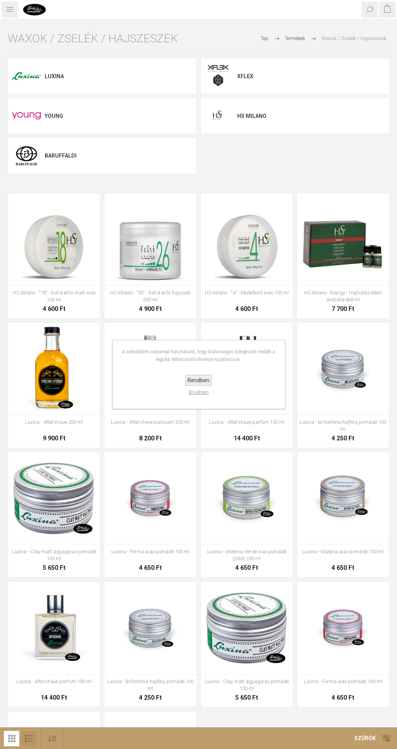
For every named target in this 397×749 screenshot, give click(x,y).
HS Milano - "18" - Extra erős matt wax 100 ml (54, 296)
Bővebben (199, 392)
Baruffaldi (61, 156)
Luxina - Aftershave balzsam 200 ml (150, 422)
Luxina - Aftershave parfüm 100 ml (247, 422)
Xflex (245, 76)
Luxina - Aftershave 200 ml (54, 422)
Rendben (198, 380)
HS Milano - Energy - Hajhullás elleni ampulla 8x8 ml (343, 296)
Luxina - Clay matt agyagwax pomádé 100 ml (54, 555)
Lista (29, 738)
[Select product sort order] (52, 738)
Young (54, 116)
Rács (11, 738)
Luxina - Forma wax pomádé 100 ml (150, 551)
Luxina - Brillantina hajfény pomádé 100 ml (343, 425)
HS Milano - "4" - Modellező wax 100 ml (247, 293)
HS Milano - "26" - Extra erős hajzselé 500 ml (150, 296)
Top (264, 38)
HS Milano (251, 116)
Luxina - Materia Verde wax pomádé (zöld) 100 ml (246, 555)
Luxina (54, 76)
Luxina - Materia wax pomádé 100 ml (343, 551)
